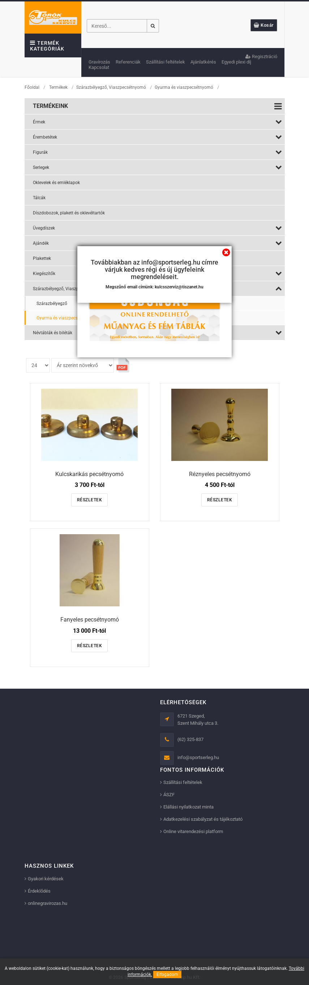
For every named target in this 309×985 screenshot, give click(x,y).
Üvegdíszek (157, 228)
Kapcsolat (99, 67)
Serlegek (157, 167)
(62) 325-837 (190, 739)
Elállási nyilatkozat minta (188, 807)
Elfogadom (167, 974)
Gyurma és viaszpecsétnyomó (184, 87)
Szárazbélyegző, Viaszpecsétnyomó (111, 87)
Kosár (264, 25)
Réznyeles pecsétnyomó (219, 474)
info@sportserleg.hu (198, 757)
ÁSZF (169, 794)
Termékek (58, 87)
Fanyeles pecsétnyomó (89, 619)
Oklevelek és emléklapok (56, 182)
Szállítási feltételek (165, 62)
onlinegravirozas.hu (47, 903)
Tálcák (39, 197)
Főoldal (32, 87)
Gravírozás (99, 62)
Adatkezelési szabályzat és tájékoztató (203, 819)
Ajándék (157, 243)
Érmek (157, 121)
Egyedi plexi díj (236, 62)
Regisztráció (261, 56)
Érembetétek (157, 137)
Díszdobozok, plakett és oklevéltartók (69, 212)
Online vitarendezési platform (193, 831)
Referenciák (128, 62)
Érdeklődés (39, 891)
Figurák (157, 152)
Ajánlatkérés (203, 62)
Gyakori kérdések (46, 878)
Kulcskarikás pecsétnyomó (89, 474)
